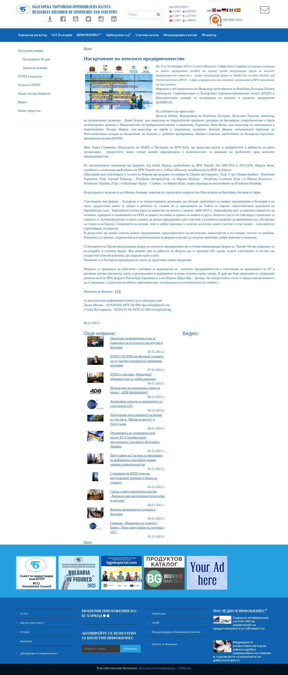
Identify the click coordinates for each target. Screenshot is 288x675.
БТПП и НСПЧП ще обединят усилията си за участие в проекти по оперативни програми (136, 361)
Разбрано (185, 668)
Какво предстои (29, 110)
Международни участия (180, 35)
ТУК (118, 291)
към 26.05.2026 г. (179, 6)
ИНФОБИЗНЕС (88, 35)
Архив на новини (34, 68)
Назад (88, 48)
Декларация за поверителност (36, 653)
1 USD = (182, 11)
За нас (22, 613)
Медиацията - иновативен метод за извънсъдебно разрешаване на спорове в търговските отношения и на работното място (242, 651)
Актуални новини (30, 50)
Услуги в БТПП (29, 85)
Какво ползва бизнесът (34, 93)
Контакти (24, 641)
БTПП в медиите (30, 76)
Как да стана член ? (30, 622)
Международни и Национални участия (173, 632)
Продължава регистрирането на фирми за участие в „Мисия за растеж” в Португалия (136, 419)
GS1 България (62, 35)
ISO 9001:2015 (225, 20)
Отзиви (22, 632)
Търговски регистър (32, 35)
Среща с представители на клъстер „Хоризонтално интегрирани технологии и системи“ (137, 496)
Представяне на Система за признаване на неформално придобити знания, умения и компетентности (136, 460)
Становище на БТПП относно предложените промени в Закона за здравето (133, 478)
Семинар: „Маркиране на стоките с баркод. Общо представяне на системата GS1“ (137, 527)
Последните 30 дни (36, 59)
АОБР (153, 622)
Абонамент (130, 648)
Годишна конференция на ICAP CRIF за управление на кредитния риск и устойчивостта (240, 623)
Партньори (156, 613)
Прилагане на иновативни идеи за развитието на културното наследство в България (136, 343)
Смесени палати (147, 35)
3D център (209, 35)
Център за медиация (162, 644)
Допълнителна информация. (157, 668)
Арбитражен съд (118, 35)
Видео (22, 102)
